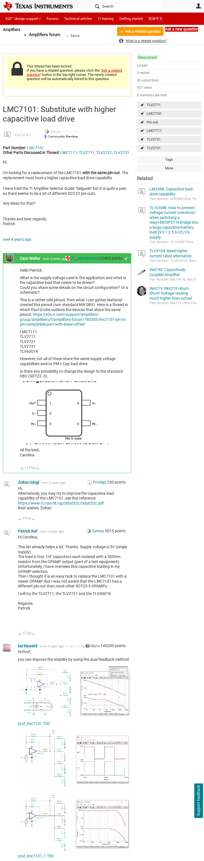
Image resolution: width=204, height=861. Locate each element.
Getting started (131, 19)
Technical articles (78, 19)
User (198, 6)
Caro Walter (30, 258)
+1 (126, 258)
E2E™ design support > (23, 19)
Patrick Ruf (23, 135)
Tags (169, 159)
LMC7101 (154, 113)
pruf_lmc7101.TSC (34, 723)
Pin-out (152, 122)
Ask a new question (181, 29)
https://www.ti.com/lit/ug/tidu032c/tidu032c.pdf (61, 503)
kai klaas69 (28, 646)
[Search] (126, 6)
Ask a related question (140, 31)
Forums (52, 19)
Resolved (147, 57)
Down (37, 468)
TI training (106, 19)
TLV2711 (154, 105)
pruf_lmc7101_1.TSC (36, 856)
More (76, 36)
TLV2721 (154, 139)
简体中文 (155, 19)
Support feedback (198, 800)
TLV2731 (154, 148)
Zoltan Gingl (29, 482)
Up (22, 468)
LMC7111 (154, 131)
